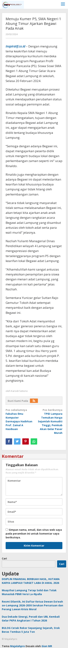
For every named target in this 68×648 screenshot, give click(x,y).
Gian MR (47, 646)
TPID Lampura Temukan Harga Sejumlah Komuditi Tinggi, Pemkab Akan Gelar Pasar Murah (48, 421)
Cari (4, 558)
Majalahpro (17, 646)
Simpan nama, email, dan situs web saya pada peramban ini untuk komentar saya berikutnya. (34, 533)
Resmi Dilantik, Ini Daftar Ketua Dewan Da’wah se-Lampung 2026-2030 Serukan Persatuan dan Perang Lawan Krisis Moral (32, 605)
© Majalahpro (9, 639)
